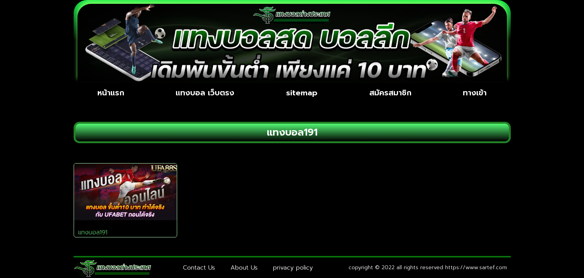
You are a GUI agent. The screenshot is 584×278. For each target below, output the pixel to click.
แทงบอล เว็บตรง (205, 92)
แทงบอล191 (92, 232)
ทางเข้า (475, 92)
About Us (244, 267)
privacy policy (293, 267)
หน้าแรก (110, 92)
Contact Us (199, 267)
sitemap (301, 92)
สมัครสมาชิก (390, 92)
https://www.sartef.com (476, 267)
